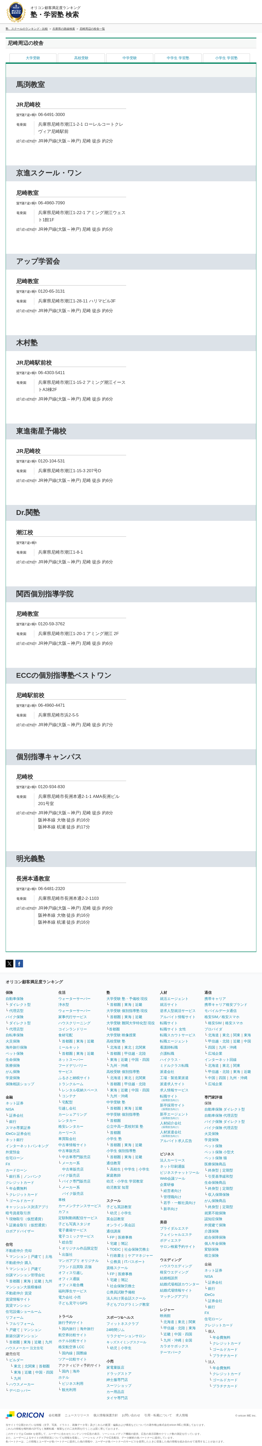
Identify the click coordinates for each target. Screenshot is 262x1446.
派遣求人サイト (172, 1084)
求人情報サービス (174, 1090)
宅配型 (67, 1102)
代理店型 (16, 1011)
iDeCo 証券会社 (18, 1134)
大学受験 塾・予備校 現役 (127, 999)
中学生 (129, 1169)
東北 (17, 1366)
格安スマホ (234, 1023)
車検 (62, 1200)
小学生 (144, 1169)
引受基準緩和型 (220, 1176)
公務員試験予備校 (120, 1292)
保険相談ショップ (20, 1084)
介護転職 (167, 1053)
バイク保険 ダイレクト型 (224, 1122)
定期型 (227, 1170)
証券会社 (16, 1115)
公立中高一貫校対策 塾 (124, 1126)
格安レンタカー (70, 1126)
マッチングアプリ (174, 1296)
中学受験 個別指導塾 (123, 1114)
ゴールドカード (21, 1201)
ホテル (63, 1377)
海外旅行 (87, 1329)
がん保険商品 (215, 1201)
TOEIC (115, 1249)
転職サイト (169, 1023)
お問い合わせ (131, 1415)
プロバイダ (213, 1029)
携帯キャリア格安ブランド (225, 1004)
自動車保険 (15, 999)
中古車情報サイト (72, 1145)
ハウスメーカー (21, 1384)
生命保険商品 (215, 1182)
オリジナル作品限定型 (80, 1248)
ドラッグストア (119, 1373)
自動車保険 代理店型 (221, 1115)
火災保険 (13, 1041)
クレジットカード (20, 1182)
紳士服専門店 (117, 1380)
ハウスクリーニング (74, 1023)
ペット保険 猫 (215, 1158)
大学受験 (33, 58)
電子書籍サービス (72, 1230)
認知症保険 (213, 1219)
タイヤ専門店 (117, 1398)
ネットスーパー (70, 1060)
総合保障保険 (215, 1237)
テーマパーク (170, 1352)
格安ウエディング (174, 1272)
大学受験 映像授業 (121, 1035)
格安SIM (215, 1023)
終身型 (213, 1170)
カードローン (16, 1170)
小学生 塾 (114, 1139)
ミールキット (69, 1047)
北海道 (115, 1047)
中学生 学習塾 (178, 58)
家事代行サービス (72, 1017)
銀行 (12, 1122)
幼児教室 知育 (117, 1187)
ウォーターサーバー (74, 999)
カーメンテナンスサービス (79, 1206)
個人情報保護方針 (105, 1415)
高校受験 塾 (115, 1041)
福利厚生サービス (72, 1291)
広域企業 (215, 1053)
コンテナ (69, 1096)
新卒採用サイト (172, 1107)
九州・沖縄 (119, 1065)
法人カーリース (172, 1160)
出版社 (67, 1254)
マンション (18, 1256)
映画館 (165, 1316)
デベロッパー (20, 1390)
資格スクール (117, 1268)
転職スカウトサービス (178, 1035)
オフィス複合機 (70, 1285)
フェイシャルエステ (176, 1234)
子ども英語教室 (119, 1207)
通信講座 (113, 1231)
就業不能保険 (215, 1213)
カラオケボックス (174, 1346)
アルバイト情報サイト (178, 1017)
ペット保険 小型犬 (219, 1152)
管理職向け (172, 1197)
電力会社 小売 (69, 1297)
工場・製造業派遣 (174, 1078)
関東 (192, 1322)
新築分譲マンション (22, 1336)
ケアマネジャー (140, 1255)
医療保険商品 (215, 1164)
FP (112, 1237)
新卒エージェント (174, 1116)
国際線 (81, 1353)
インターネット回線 (220, 1060)
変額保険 (211, 1249)
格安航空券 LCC (71, 1347)
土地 (48, 1256)
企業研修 (167, 1185)
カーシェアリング (72, 1114)
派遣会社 (167, 1072)
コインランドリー (72, 1029)
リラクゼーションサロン (126, 1336)
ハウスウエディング (176, 1266)
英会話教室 (115, 1219)
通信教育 (113, 1163)
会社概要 (55, 1415)
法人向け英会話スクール (126, 1298)
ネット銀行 (15, 1140)
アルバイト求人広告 (176, 1141)
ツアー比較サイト (72, 1359)
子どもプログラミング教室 (127, 1304)
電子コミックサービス (76, 1236)
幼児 (113, 1213)
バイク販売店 (69, 1175)
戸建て (36, 1256)
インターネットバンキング (27, 1146)
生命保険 (13, 1060)
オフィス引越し (70, 1273)
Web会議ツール (172, 1178)
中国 (247, 1041)
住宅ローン (15, 1158)
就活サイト (169, 1004)
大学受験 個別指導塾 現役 (127, 1011)
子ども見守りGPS (73, 1303)
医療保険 (13, 1065)
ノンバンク (32, 1176)
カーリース (67, 1133)
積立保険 (211, 1255)
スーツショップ (119, 1386)
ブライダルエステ (174, 1228)
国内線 (67, 1353)
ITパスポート (134, 1262)
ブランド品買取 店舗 (75, 1267)
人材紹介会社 (170, 1124)
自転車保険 (15, 1035)
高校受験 (81, 58)
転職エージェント (174, 1041)
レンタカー (67, 1120)
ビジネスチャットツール (179, 1172)
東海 (27, 1281)
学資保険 (13, 1078)
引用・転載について (158, 1415)
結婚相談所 (169, 1278)
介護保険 (211, 1231)
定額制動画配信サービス (78, 1218)
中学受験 (130, 58)
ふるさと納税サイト (74, 1078)
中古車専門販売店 (76, 1157)
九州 (48, 1281)
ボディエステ (170, 1240)
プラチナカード (225, 1356)
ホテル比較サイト (72, 1341)
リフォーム (15, 1317)
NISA (10, 1109)
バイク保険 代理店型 (221, 1128)
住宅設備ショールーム (23, 1312)
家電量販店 (115, 1367)
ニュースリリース (77, 1415)
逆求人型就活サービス (178, 1011)
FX (8, 1164)
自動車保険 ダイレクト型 (224, 1109)
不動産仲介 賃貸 (19, 1293)
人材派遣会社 (170, 1133)
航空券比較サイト (72, 1335)
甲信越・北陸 (135, 1053)
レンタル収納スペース (80, 1090)
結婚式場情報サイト (176, 1290)
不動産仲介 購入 (19, 1263)
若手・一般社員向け (179, 1203)
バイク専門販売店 (76, 1181)
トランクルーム (70, 1084)
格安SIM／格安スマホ (221, 1017)
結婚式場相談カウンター (179, 1284)
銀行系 (14, 1176)
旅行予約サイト (70, 1323)
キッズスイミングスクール (126, 1342)
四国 (211, 1047)
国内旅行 (69, 1329)
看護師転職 (169, 1047)
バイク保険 (15, 1017)
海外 (76, 1371)
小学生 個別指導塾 (121, 1151)
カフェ (63, 1212)
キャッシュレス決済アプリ (27, 1207)
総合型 (67, 1242)
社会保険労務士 (136, 1249)
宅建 (113, 1243)
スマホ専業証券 (18, 1128)
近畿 (37, 1281)
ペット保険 (15, 1053)
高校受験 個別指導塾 (123, 1072)
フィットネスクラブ (122, 1324)
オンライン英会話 (120, 1225)
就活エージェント (174, 999)
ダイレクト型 (20, 1004)
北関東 (30, 1366)
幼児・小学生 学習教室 (124, 1181)
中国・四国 (44, 1372)
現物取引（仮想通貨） (27, 1219)
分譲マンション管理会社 (25, 1275)
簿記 (124, 1243)
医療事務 (125, 1237)
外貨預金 (13, 1152)
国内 (65, 1371)
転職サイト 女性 (173, 1029)
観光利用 (69, 1390)
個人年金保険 (215, 1243)
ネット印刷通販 (172, 1166)
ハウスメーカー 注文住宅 (24, 1348)
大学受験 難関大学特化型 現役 (130, 1023)
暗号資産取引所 (18, 1213)
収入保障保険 (219, 1194)
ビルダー (16, 1360)
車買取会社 (67, 1139)
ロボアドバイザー (20, 1231)
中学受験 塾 (115, 1102)
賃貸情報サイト (18, 1299)
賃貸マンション (18, 1305)
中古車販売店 (69, 1151)
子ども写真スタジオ (74, 1224)
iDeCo (209, 1295)
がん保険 (13, 1072)
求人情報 (182, 1415)
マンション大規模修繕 (23, 1287)
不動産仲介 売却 (19, 1251)
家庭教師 (113, 1175)
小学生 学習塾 (226, 58)
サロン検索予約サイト (178, 1246)
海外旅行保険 (16, 1047)
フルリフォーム (21, 1324)
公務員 (115, 1262)
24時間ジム (115, 1330)
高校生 (115, 1169)
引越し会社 (67, 1108)
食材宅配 (65, 1035)
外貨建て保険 (215, 1225)
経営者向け (172, 1191)
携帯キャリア (215, 999)
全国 (188, 1340)
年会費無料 (18, 1188)
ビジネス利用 (72, 1383)
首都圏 (14, 1281)
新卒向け (170, 1209)
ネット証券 (15, 1103)
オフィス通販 (69, 1279)
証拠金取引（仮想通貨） (29, 1225)
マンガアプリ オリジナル (78, 1261)
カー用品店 (115, 1392)
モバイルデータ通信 (220, 1011)
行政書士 (117, 1255)
